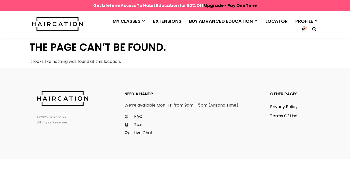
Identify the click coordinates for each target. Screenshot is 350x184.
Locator (276, 21)
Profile (306, 20)
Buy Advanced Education (223, 20)
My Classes (129, 20)
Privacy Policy (284, 107)
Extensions (167, 21)
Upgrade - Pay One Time (230, 5)
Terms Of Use (283, 116)
